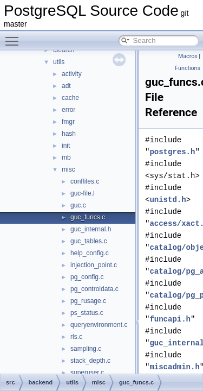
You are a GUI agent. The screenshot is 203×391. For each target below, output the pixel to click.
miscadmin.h (174, 367)
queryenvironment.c (98, 325)
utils (58, 62)
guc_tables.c (88, 241)
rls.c (76, 336)
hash (69, 133)
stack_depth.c (90, 360)
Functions (187, 68)
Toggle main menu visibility (14, 36)
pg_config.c (86, 277)
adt (66, 86)
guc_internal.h (90, 229)
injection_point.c (93, 265)
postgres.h (172, 152)
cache (70, 98)
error (68, 109)
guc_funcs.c (87, 217)
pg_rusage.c (88, 301)
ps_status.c (86, 313)
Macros (188, 56)
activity (72, 74)
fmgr (68, 121)
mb (66, 157)
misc (68, 169)
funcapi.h (170, 319)
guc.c (78, 205)
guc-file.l (82, 193)
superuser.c (87, 372)
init (66, 145)
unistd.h (167, 199)
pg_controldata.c (94, 289)
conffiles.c (84, 181)
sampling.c (85, 348)
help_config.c (89, 253)
